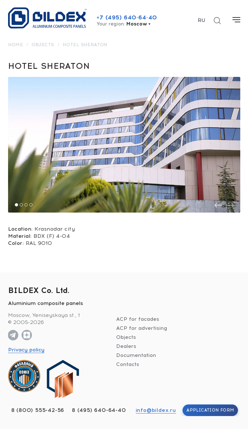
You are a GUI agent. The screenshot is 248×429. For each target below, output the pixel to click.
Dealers (126, 346)
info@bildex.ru (156, 410)
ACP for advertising (141, 328)
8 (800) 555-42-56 (37, 410)
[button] (16, 204)
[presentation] (218, 205)
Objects (126, 337)
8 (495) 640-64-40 (99, 410)
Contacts (127, 364)
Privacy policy (26, 350)
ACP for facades (137, 319)
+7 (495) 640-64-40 (126, 17)
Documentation (136, 355)
